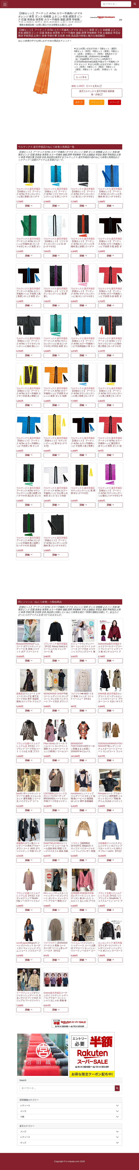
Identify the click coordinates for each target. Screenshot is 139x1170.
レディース (25, 1105)
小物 (22, 1117)
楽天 (78, 102)
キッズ (23, 1142)
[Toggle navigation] (4, 4)
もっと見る (81, 77)
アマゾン (96, 102)
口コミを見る (94, 86)
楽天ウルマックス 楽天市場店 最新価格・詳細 (96, 93)
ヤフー (114, 102)
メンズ (23, 1111)
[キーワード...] (116, 4)
